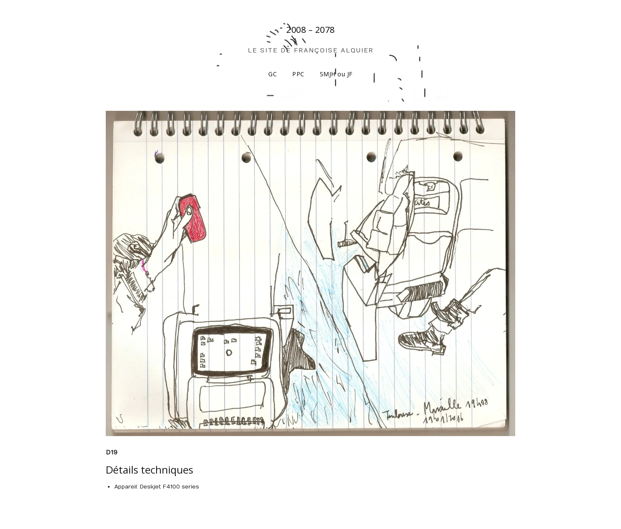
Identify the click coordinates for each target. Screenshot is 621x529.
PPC (298, 74)
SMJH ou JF (336, 74)
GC (272, 74)
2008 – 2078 (310, 29)
